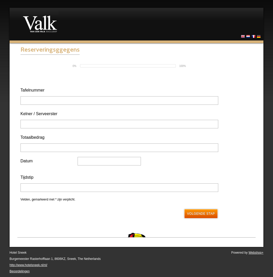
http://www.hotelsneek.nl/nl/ (28, 265)
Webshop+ (256, 252)
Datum (27, 161)
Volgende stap (201, 214)
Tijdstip (27, 177)
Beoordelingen (20, 271)
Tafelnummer (32, 90)
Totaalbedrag (33, 137)
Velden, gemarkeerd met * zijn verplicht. (48, 199)
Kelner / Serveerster (39, 114)
